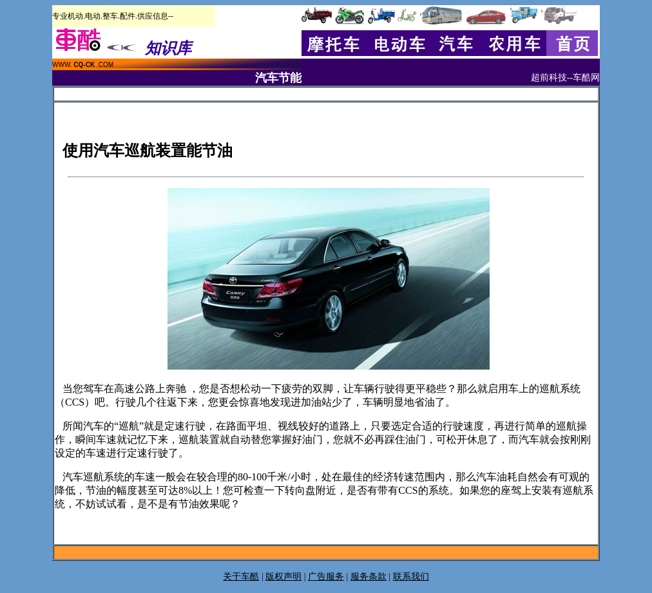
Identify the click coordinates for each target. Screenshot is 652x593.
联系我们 (411, 576)
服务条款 (368, 576)
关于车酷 (241, 576)
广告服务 (326, 576)
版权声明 (283, 576)
